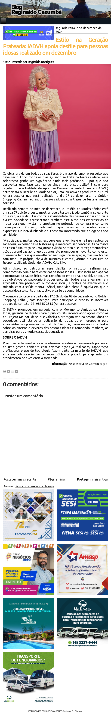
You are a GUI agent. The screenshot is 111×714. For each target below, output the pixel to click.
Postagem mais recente (19, 479)
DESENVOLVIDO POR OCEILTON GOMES (45, 711)
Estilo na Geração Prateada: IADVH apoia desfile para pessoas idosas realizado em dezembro (55, 46)
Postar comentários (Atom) (34, 486)
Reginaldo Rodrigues (41, 62)
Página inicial (57, 479)
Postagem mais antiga (92, 479)
